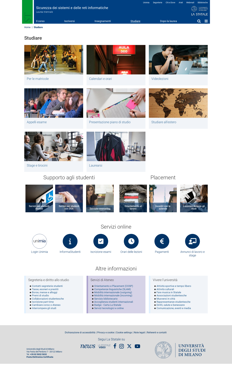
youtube (137, 347)
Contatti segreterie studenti (48, 287)
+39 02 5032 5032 (38, 356)
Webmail (190, 2)
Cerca (199, 21)
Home (206, 21)
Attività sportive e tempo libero (175, 287)
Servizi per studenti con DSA (69, 209)
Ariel (181, 2)
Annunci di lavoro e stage (192, 255)
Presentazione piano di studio (111, 123)
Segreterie (157, 2)
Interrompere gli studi (44, 311)
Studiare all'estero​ (165, 123)
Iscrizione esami (100, 253)
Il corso (40, 21)
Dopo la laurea (168, 21)
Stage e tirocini (38, 166)
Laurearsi (96, 166)
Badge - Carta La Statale (108, 307)
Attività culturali (166, 291)
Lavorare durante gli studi (194, 209)
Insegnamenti (103, 21)
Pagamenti (162, 253)
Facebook (114, 347)
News (87, 349)
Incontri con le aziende (162, 209)
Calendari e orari (101, 79)
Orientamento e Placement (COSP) (114, 287)
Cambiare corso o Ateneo (47, 307)
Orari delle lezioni (131, 253)
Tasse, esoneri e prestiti (46, 291)
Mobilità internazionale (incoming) (114, 297)
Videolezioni (160, 79)
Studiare (135, 21)
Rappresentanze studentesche (175, 304)
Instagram (121, 347)
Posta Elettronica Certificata (39, 359)
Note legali (139, 334)
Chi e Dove (170, 2)
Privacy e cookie (105, 334)
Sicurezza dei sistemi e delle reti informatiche (72, 8)
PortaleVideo (104, 349)
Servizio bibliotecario (106, 301)
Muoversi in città (166, 301)
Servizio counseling (100, 210)
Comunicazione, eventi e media (175, 311)
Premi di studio (41, 297)
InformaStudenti (70, 253)
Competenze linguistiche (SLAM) (113, 291)
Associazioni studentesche (172, 297)
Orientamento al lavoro (133, 209)
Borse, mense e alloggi (45, 294)
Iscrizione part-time (43, 304)
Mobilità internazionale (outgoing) (114, 294)
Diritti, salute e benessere (171, 307)
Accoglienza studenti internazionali (114, 304)
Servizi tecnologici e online (109, 311)
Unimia (146, 2)
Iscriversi (69, 21)
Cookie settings (124, 334)
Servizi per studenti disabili (39, 209)
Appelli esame (37, 123)
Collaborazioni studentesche (49, 301)
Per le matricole (38, 79)
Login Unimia (39, 253)
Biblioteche (203, 2)
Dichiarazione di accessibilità (80, 334)
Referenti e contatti (157, 334)
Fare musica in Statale (170, 294)
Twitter (129, 346)
